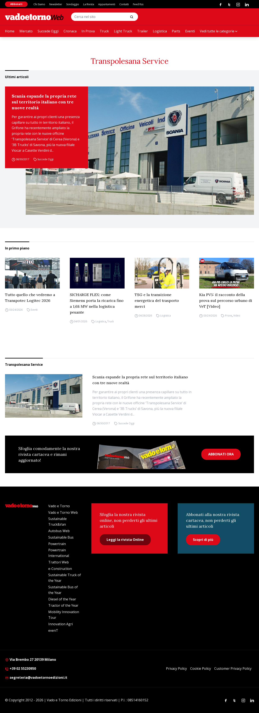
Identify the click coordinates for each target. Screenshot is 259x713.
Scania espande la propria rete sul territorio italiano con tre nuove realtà (44, 101)
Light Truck (123, 31)
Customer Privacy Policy (232, 668)
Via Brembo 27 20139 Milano (30, 659)
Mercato (26, 31)
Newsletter (55, 4)
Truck (104, 31)
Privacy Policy (176, 668)
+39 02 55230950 (20, 668)
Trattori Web (58, 562)
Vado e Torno (59, 506)
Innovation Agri (60, 624)
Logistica (160, 31)
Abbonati (16, 4)
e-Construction (60, 568)
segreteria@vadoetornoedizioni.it (36, 677)
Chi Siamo (39, 4)
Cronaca (70, 31)
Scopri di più (203, 539)
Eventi (190, 31)
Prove (228, 315)
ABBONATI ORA (221, 454)
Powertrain (57, 543)
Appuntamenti (106, 4)
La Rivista (88, 4)
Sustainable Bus (61, 537)
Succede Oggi (48, 31)
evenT (53, 630)
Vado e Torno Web (63, 512)
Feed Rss (138, 4)
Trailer (142, 31)
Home (9, 31)
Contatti (124, 4)
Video (236, 315)
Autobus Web (59, 531)
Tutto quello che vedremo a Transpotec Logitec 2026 (30, 297)
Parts (176, 31)
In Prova (88, 31)
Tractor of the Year (63, 605)
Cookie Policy (200, 668)
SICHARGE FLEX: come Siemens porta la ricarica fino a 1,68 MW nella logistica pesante (97, 303)
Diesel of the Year (62, 599)
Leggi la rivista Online (125, 539)
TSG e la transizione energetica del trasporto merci (157, 300)
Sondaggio (72, 4)
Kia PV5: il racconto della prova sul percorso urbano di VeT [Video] (225, 300)
